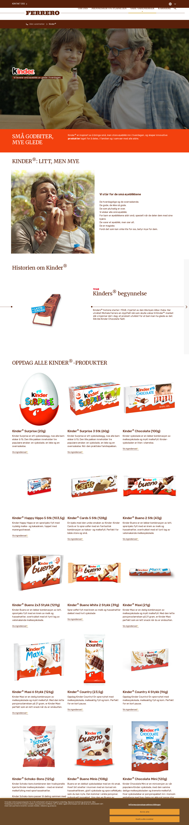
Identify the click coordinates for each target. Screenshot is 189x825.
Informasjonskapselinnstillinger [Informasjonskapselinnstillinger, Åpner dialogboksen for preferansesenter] (145, 805)
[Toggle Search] (175, 10)
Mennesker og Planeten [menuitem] (109, 10)
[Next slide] (186, 306)
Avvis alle (144, 812)
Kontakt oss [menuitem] (20, 3)
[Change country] (172, 3)
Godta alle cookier (145, 819)
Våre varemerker (37, 24)
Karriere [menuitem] (164, 10)
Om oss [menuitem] (83, 10)
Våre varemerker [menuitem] (141, 10)
